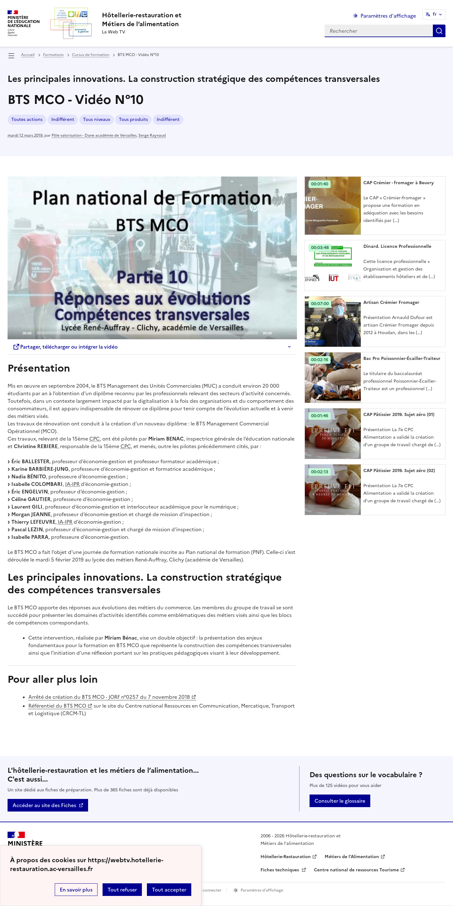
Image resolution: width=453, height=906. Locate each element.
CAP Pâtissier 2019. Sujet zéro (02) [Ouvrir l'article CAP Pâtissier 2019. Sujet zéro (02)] (399, 470)
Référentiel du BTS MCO (57, 705)
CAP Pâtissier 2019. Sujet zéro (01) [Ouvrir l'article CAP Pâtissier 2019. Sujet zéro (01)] (398, 414)
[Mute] (278, 332)
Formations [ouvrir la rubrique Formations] (53, 55)
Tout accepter (169, 889)
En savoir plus (76, 889)
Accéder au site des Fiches (44, 805)
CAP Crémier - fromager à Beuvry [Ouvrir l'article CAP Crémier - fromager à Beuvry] (398, 182)
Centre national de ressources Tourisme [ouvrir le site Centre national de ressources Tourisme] (356, 870)
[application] (152, 257)
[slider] (147, 332)
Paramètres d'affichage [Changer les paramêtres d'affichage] (388, 16)
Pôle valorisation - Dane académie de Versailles (94, 135)
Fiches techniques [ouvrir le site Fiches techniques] (280, 870)
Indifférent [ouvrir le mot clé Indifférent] (62, 119)
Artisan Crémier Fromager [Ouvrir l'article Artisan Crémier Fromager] (391, 302)
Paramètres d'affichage (262, 890)
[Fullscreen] (288, 332)
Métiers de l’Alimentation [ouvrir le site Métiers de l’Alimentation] (352, 856)
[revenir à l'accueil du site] (142, 19)
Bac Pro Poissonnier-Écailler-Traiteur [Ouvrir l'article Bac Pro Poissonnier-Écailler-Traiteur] (401, 358)
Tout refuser (122, 889)
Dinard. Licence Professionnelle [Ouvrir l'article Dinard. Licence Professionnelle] (397, 246)
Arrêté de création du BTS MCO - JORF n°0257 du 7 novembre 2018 (109, 697)
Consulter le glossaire (340, 801)
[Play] (152, 258)
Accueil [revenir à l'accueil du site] (28, 55)
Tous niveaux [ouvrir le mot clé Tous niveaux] (96, 119)
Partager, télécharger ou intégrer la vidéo (65, 346)
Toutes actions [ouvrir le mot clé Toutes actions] (26, 119)
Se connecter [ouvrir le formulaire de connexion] (209, 890)
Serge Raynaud (152, 135)
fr (435, 14)
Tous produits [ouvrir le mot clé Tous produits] (133, 119)
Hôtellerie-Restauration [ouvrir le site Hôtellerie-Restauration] (285, 856)
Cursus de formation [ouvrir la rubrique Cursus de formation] (90, 55)
